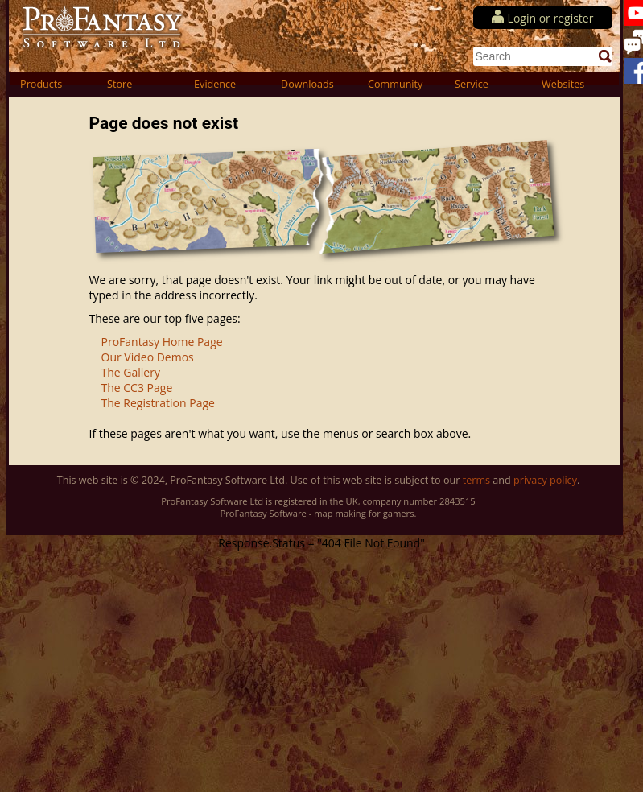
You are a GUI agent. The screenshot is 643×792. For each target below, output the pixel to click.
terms (476, 480)
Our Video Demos (147, 357)
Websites (563, 84)
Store (119, 84)
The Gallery (130, 372)
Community (395, 84)
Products (41, 84)
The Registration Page (158, 402)
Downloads (307, 84)
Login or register (551, 18)
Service (471, 84)
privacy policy (545, 480)
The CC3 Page (137, 387)
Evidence (215, 84)
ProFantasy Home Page (162, 341)
